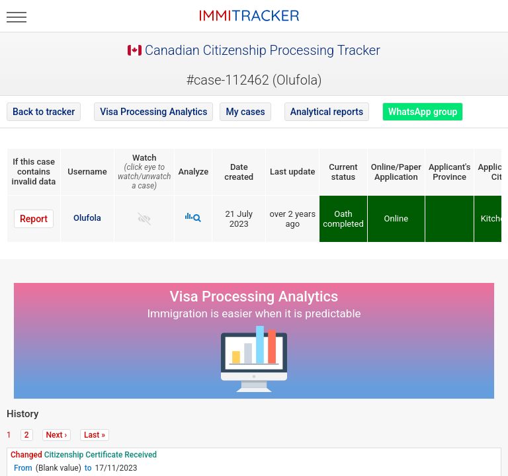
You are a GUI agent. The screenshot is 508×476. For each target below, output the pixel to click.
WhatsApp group (422, 111)
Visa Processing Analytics (153, 111)
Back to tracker (44, 111)
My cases (245, 111)
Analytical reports (326, 111)
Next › (56, 435)
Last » (94, 435)
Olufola (87, 218)
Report (34, 219)
